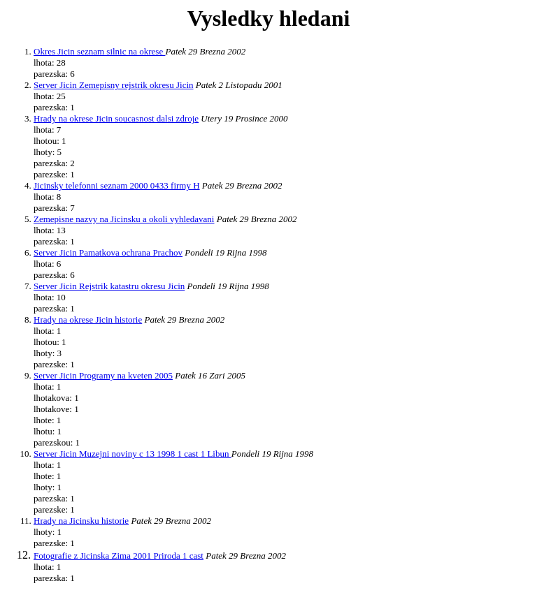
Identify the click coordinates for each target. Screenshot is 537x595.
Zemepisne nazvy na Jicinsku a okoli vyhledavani (124, 219)
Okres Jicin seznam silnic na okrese (99, 51)
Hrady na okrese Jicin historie (88, 319)
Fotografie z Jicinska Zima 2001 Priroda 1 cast (118, 555)
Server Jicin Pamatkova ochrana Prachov (108, 252)
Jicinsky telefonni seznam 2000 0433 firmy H (117, 185)
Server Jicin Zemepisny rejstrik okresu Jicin (114, 85)
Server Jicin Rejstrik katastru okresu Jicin (109, 286)
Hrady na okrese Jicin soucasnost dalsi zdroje (116, 118)
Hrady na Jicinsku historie (81, 520)
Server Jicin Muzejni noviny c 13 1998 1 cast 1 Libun (132, 453)
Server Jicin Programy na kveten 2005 (103, 375)
